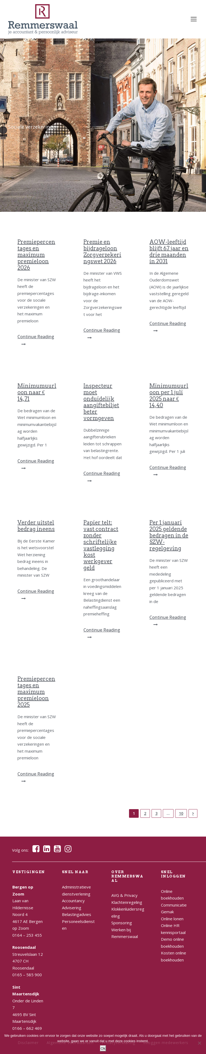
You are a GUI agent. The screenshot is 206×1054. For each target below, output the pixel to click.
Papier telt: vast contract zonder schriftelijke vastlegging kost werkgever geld (100, 545)
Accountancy (73, 900)
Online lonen (172, 918)
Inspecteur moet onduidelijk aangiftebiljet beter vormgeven (101, 402)
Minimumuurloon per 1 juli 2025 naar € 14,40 (168, 395)
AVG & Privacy (124, 895)
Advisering (71, 907)
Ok (103, 1048)
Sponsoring (121, 922)
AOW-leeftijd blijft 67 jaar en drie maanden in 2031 (169, 252)
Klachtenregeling (126, 902)
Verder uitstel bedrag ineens (36, 525)
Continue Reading (35, 340)
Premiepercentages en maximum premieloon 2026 (36, 255)
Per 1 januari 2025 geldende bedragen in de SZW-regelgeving (168, 535)
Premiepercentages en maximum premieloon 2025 (36, 692)
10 (181, 813)
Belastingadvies (76, 914)
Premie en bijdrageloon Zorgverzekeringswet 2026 (102, 252)
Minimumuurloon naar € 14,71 (36, 392)
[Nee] (199, 1043)
